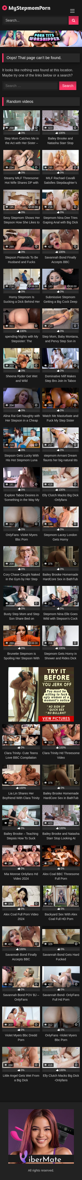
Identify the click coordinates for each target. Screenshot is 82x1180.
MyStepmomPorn (26, 7)
